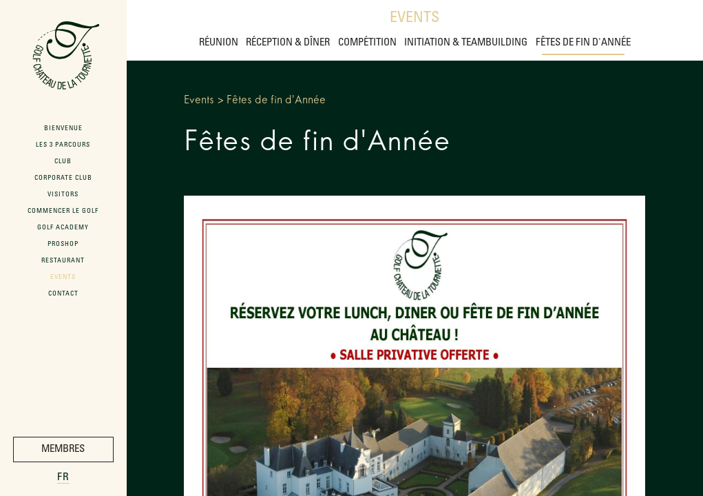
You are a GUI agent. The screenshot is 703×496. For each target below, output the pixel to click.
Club (63, 161)
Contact (63, 294)
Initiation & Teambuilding (465, 43)
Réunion (218, 43)
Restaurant (63, 261)
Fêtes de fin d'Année (583, 43)
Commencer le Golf (63, 211)
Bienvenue (63, 128)
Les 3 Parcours (63, 145)
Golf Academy (63, 228)
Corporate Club (63, 178)
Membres (63, 449)
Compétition (367, 43)
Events (414, 18)
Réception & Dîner (288, 43)
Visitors (63, 195)
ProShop (63, 244)
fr (63, 478)
